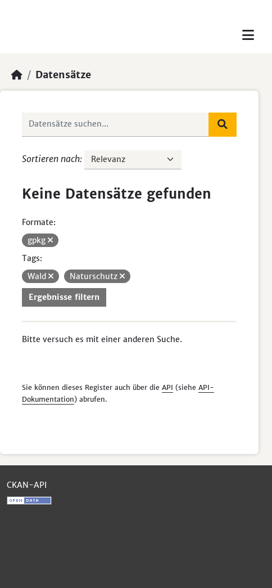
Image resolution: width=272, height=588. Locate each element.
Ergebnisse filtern (64, 297)
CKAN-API (27, 485)
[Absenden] (222, 124)
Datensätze (63, 75)
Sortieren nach (51, 158)
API (167, 387)
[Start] (16, 75)
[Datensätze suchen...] (115, 124)
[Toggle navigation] (248, 35)
